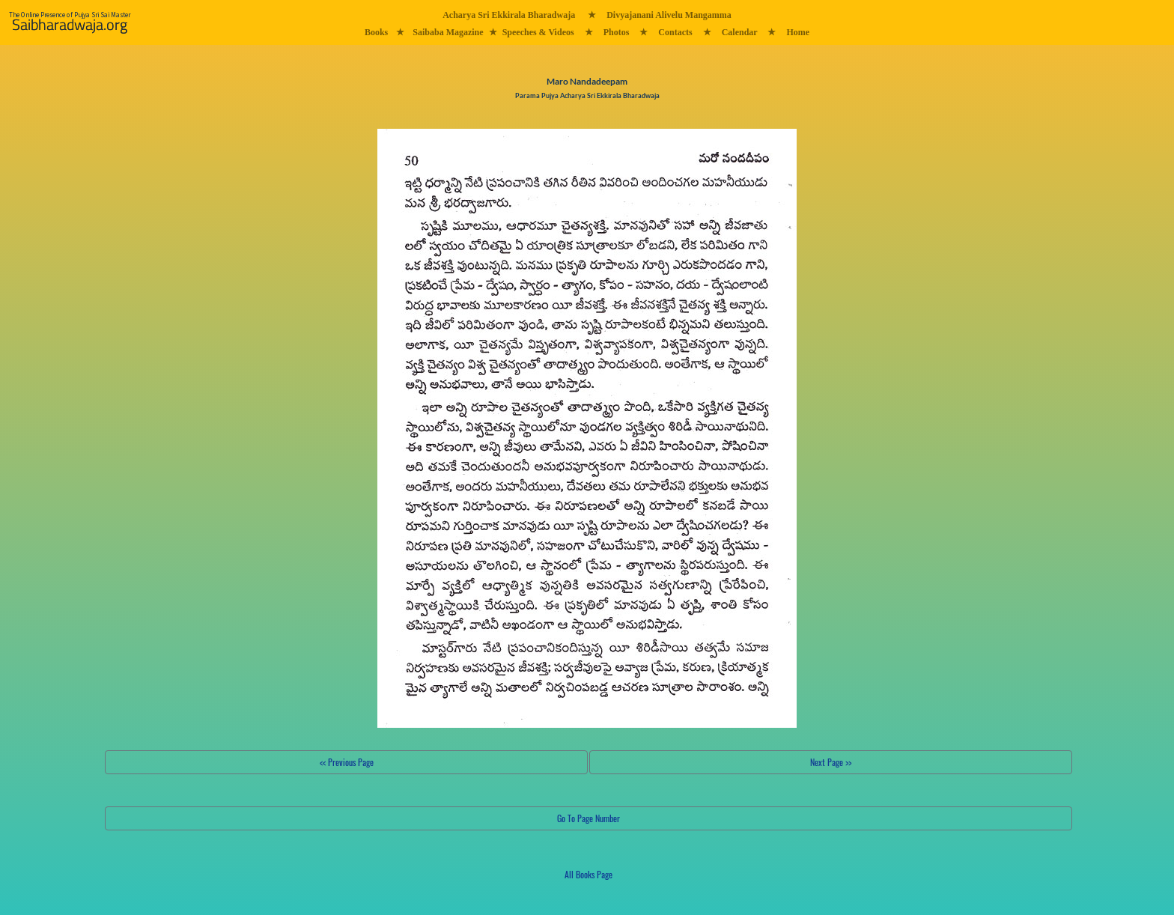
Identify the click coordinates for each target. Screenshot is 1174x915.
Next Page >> (830, 762)
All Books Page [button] (588, 874)
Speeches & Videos (538, 32)
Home (797, 32)
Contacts (675, 32)
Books (376, 32)
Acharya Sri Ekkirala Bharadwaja (508, 15)
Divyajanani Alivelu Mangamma (669, 15)
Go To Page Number (588, 818)
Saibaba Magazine (448, 32)
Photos (616, 32)
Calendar (740, 32)
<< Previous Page (347, 762)
